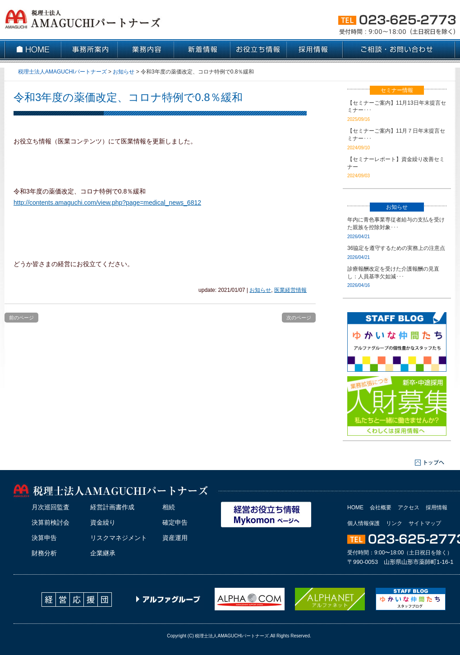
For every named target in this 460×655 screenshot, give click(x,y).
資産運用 (175, 537)
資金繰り (102, 522)
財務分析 (44, 553)
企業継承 (102, 553)
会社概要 (380, 507)
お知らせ (260, 290)
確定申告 (175, 522)
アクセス (408, 507)
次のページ (298, 317)
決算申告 (44, 537)
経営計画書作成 (112, 507)
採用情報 (436, 507)
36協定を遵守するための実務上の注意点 (396, 248)
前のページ (21, 317)
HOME (355, 507)
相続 (168, 507)
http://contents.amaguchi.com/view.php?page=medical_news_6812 (107, 202)
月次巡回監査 (50, 507)
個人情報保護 (363, 523)
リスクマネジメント (118, 537)
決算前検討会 (50, 522)
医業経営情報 (290, 290)
